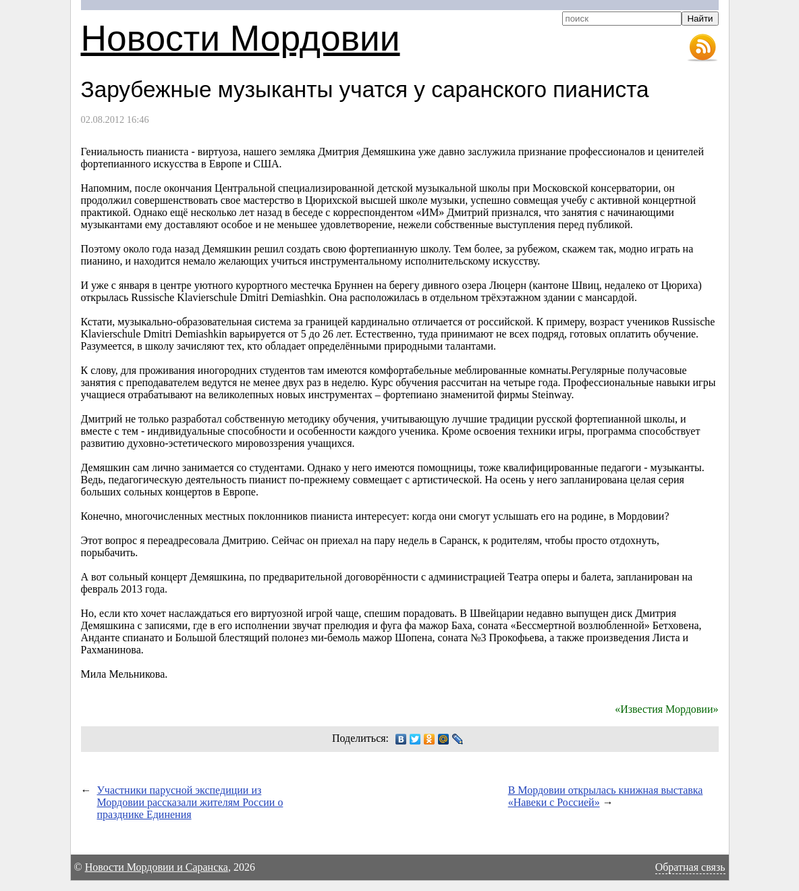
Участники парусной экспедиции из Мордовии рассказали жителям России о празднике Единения (190, 802)
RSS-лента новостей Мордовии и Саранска (702, 48)
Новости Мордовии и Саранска (156, 867)
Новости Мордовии (240, 38)
